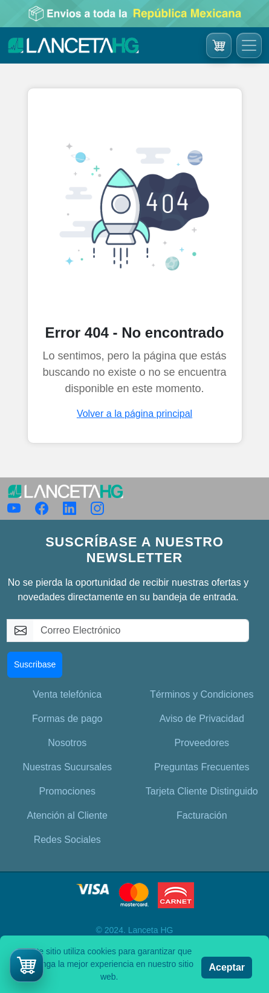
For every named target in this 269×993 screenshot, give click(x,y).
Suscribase (35, 664)
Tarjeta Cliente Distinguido (202, 791)
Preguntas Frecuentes (201, 767)
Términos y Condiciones (202, 694)
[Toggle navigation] (249, 45)
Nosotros (67, 743)
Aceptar (227, 967)
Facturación (202, 815)
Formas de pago (67, 718)
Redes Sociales (67, 839)
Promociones (67, 791)
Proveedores (201, 743)
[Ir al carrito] (219, 45)
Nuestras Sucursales (67, 767)
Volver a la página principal (134, 413)
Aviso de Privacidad (202, 718)
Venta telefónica (67, 694)
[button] (26, 965)
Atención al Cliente (67, 815)
